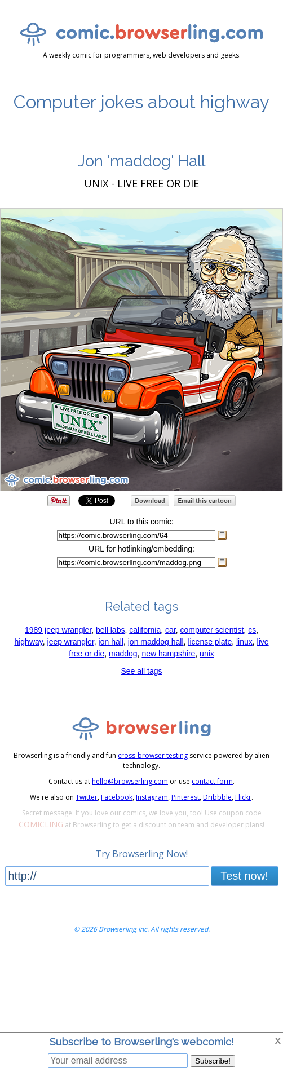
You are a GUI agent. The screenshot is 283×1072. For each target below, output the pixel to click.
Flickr (243, 797)
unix (207, 653)
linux (244, 641)
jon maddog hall (156, 641)
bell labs (110, 629)
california (145, 629)
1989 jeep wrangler (58, 629)
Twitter (87, 797)
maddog (123, 653)
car (170, 629)
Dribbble (217, 797)
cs (252, 629)
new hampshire (168, 653)
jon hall (111, 641)
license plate (210, 641)
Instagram (152, 797)
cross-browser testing (153, 755)
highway (28, 641)
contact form (212, 781)
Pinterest (185, 797)
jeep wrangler (70, 641)
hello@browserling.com (130, 781)
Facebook (116, 797)
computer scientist (212, 629)
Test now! (244, 876)
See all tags (141, 671)
